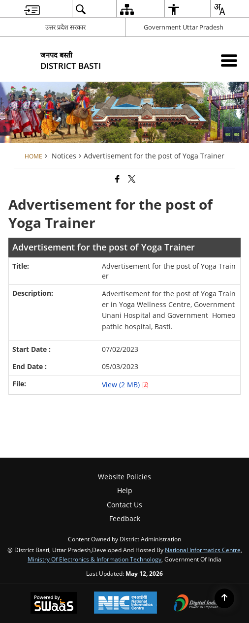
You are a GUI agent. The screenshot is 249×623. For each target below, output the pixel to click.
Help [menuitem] (124, 490)
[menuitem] (32, 9)
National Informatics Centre (203, 550)
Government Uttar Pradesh (183, 27)
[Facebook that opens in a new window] (117, 179)
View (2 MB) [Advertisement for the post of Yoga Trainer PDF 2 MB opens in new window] (125, 384)
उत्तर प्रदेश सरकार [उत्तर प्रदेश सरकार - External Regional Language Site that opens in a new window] (65, 27)
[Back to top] (224, 598)
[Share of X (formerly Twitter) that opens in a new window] (131, 179)
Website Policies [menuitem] (124, 476)
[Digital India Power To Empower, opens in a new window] (196, 604)
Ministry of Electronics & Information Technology (94, 559)
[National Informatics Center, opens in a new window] (125, 603)
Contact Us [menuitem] (124, 504)
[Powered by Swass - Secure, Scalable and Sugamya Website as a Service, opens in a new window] (54, 604)
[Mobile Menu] (229, 60)
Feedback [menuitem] (124, 518)
